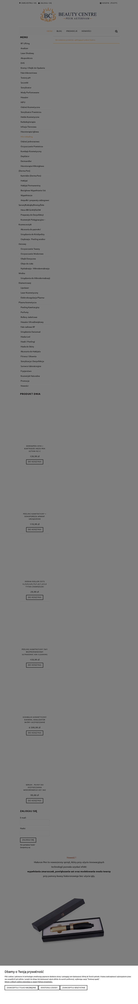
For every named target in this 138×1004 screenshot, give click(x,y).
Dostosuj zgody (49, 988)
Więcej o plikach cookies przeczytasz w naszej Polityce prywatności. (29, 981)
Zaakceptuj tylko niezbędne (21, 988)
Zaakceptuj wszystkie (73, 988)
